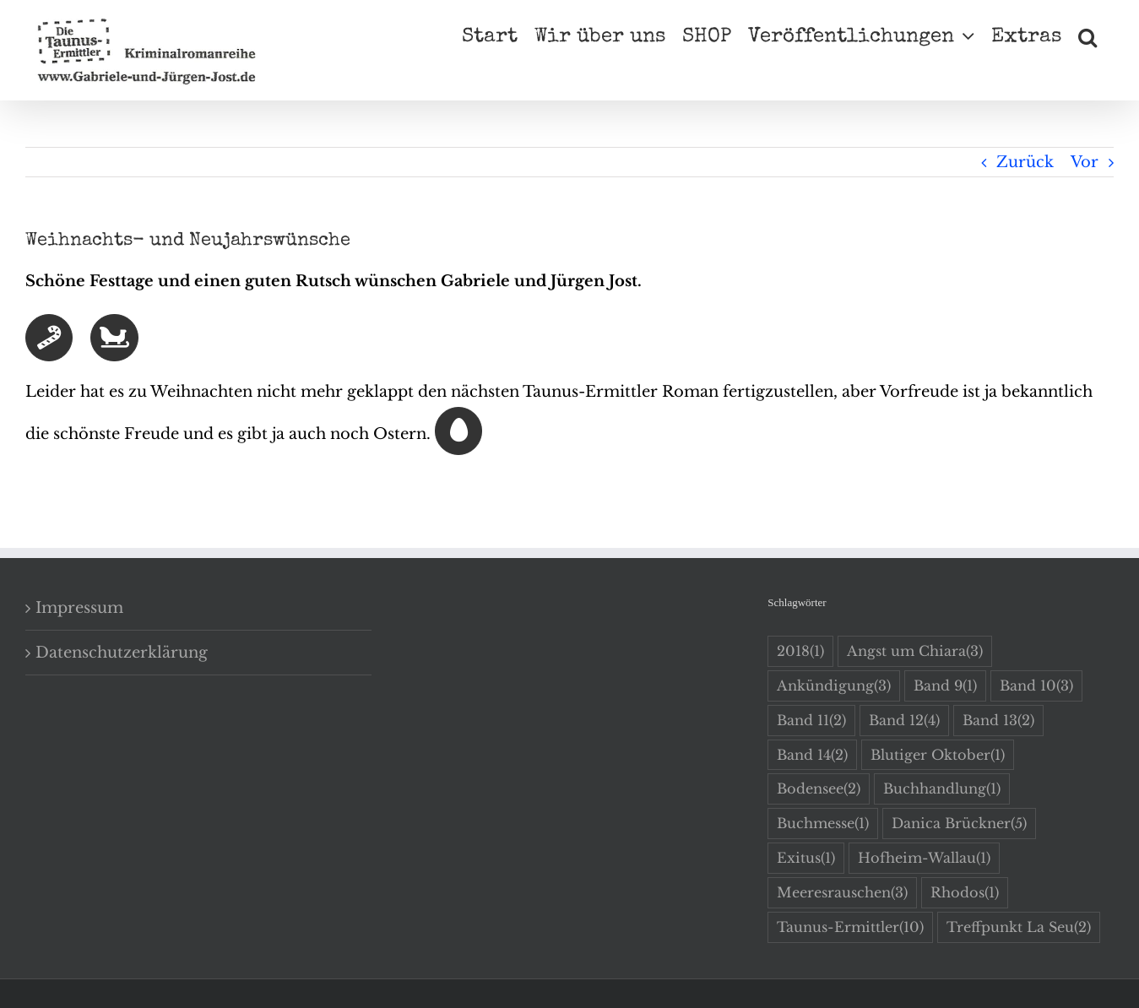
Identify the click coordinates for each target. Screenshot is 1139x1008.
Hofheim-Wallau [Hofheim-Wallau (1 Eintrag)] (924, 858)
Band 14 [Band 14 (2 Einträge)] (812, 755)
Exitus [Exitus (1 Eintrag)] (806, 858)
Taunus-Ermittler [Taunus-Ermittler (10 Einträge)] (850, 927)
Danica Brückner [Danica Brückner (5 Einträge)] (959, 823)
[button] (1087, 35)
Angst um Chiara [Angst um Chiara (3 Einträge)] (915, 651)
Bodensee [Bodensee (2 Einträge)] (818, 789)
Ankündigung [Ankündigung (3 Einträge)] (834, 686)
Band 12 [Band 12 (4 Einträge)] (904, 720)
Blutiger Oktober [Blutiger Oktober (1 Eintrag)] (938, 755)
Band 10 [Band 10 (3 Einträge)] (1036, 686)
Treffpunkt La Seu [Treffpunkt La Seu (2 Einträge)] (1018, 927)
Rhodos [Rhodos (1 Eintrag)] (964, 893)
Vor (1084, 162)
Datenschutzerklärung (121, 652)
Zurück (1025, 162)
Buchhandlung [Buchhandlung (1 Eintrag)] (942, 789)
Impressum (79, 608)
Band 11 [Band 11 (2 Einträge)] (811, 720)
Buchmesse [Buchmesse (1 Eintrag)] (823, 823)
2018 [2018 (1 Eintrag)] (800, 651)
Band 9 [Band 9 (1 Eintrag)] (945, 686)
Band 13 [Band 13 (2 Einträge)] (998, 720)
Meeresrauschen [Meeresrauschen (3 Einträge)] (842, 893)
